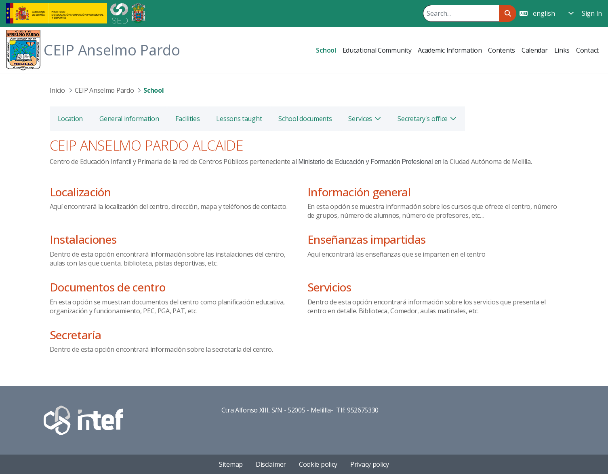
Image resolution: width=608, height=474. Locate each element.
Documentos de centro (108, 287)
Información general (359, 192)
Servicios (329, 287)
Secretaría (75, 334)
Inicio (57, 90)
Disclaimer (271, 464)
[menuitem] (326, 50)
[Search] (461, 13)
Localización (80, 192)
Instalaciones (83, 239)
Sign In (592, 13)
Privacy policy (369, 464)
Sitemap (231, 464)
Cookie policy (318, 464)
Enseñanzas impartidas (366, 239)
